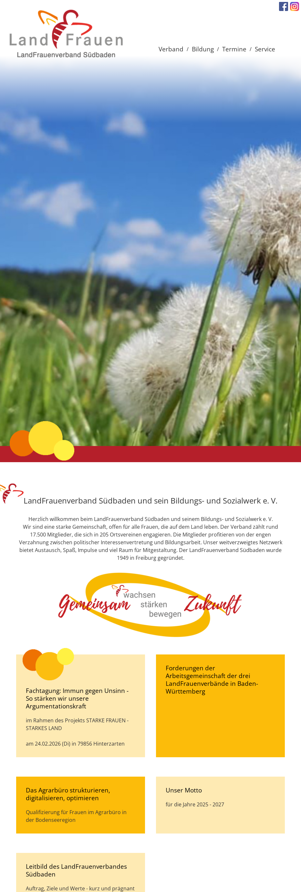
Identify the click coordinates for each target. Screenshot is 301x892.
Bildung (203, 49)
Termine (234, 49)
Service (265, 49)
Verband (171, 49)
